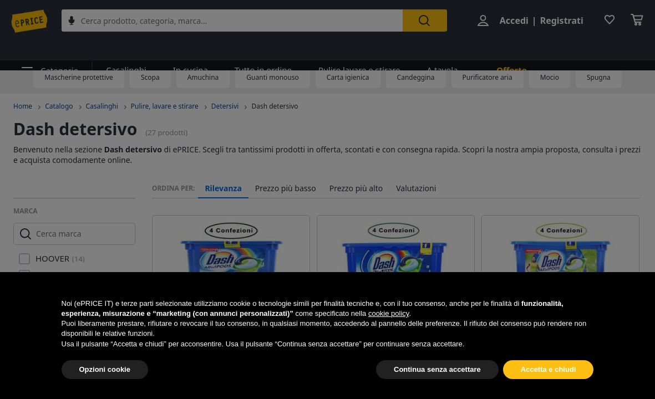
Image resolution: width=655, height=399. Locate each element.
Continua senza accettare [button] (437, 369)
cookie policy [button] (388, 313)
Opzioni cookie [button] (104, 369)
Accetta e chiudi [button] (548, 369)
